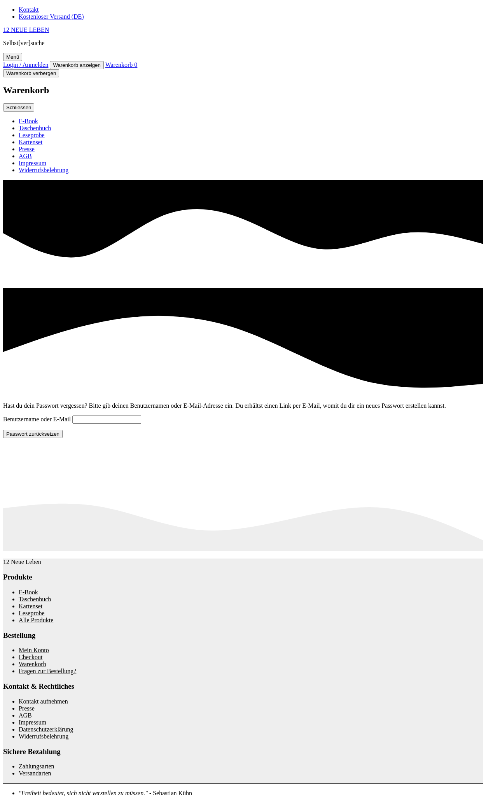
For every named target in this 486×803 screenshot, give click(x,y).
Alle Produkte (36, 620)
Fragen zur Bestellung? (47, 671)
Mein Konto (34, 650)
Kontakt (29, 9)
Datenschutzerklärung (46, 729)
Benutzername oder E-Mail (37, 419)
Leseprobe (32, 135)
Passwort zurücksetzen (32, 434)
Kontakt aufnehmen (43, 701)
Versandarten (35, 773)
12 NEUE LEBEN (26, 29)
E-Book (28, 121)
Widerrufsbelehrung (43, 170)
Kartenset (30, 142)
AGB (25, 156)
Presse (27, 149)
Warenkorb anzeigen (77, 65)
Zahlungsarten (36, 766)
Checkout (30, 657)
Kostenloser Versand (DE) (51, 16)
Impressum (32, 163)
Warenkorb (32, 664)
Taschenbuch (35, 128)
